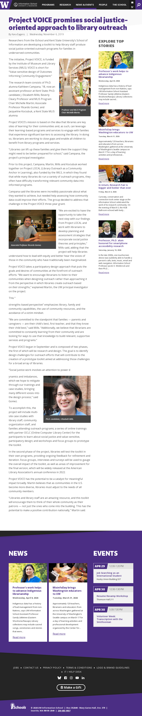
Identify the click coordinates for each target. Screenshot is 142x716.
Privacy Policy (52, 667)
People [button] (103, 4)
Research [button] (65, 4)
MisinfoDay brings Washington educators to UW (116, 131)
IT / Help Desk (72, 671)
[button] (132, 7)
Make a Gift (71, 687)
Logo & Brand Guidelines (113, 667)
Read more (104, 103)
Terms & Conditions (79, 667)
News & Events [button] (85, 4)
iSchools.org (18, 706)
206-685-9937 (64, 710)
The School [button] (119, 4)
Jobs (16, 667)
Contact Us (30, 667)
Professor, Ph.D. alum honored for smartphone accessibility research (113, 243)
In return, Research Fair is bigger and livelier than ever (115, 186)
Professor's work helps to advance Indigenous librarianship (113, 74)
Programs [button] (48, 4)
